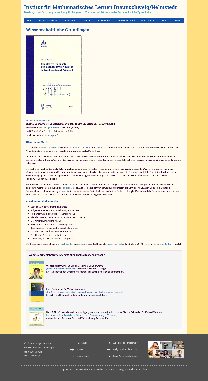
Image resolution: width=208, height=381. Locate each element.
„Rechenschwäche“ (81, 147)
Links (163, 20)
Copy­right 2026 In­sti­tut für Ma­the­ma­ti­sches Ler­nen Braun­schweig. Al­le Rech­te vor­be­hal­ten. (104, 369)
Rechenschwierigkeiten (49, 147)
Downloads (147, 20)
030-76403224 (164, 244)
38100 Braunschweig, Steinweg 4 (39, 347)
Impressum (82, 343)
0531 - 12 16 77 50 (32, 356)
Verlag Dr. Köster (51, 127)
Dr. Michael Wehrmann (38, 120)
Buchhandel (66, 244)
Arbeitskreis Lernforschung (125, 343)
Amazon (82, 244)
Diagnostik (69, 20)
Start (29, 20)
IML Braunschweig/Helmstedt (37, 343)
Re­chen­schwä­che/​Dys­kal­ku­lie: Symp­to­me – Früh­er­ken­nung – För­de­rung (81, 315)
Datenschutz (83, 356)
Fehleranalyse (68, 187)
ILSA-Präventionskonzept (125, 356)
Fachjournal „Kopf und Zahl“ (125, 349)
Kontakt (177, 20)
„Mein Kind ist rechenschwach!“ (61, 268)
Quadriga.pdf (51, 135)
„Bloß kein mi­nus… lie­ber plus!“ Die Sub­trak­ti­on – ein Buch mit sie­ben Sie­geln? (84, 292)
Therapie (87, 20)
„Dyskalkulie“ (102, 147)
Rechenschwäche (48, 20)
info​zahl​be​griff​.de (33, 351)
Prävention (104, 20)
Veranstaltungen (125, 20)
